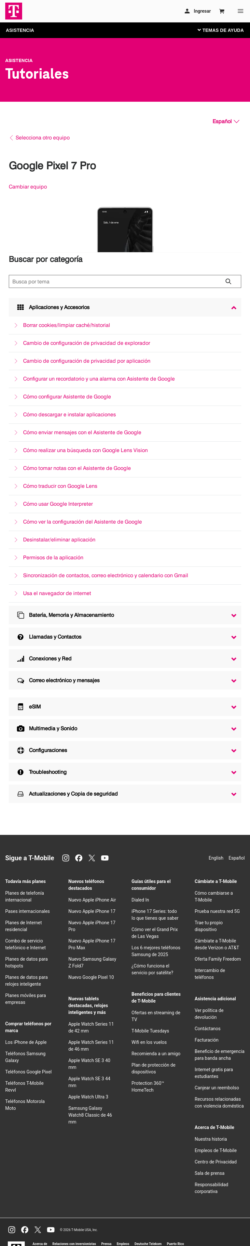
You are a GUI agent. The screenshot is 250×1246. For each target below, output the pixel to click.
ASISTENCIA (20, 30)
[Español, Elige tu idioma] (226, 121)
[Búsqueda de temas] (125, 281)
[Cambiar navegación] (225, 29)
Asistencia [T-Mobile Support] (19, 60)
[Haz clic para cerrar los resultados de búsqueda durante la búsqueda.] (228, 281)
